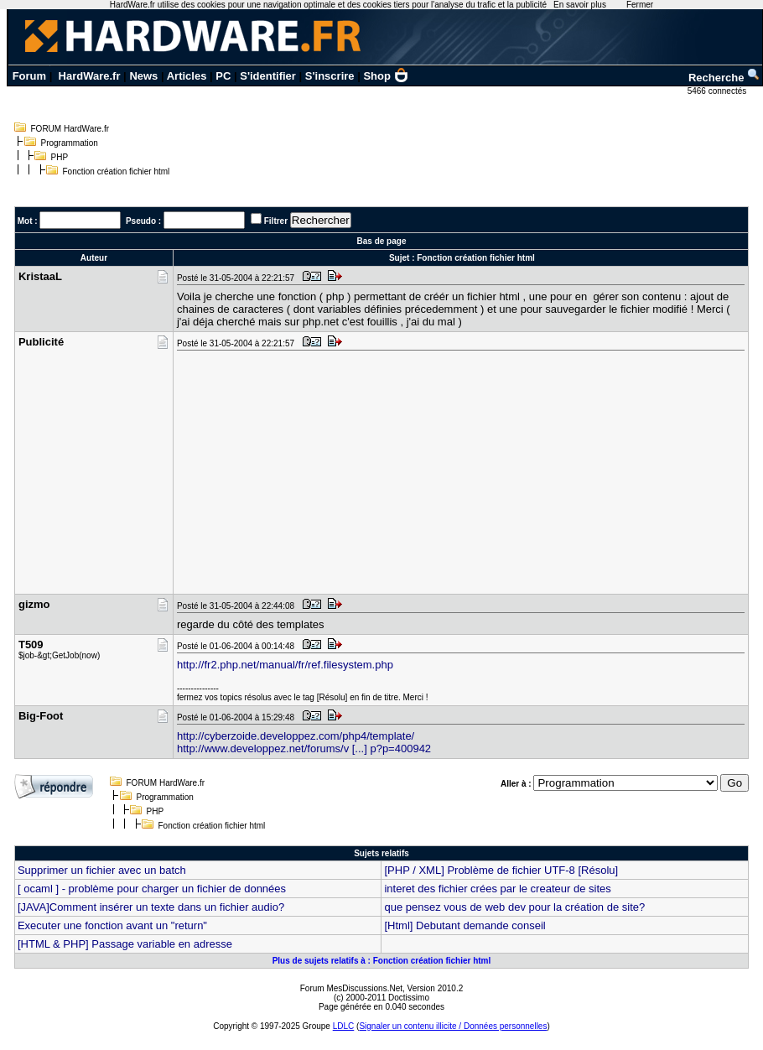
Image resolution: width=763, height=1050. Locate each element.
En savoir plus (579, 4)
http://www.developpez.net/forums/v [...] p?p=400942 (304, 748)
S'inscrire (330, 76)
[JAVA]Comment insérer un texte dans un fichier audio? (151, 907)
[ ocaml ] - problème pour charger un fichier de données (152, 888)
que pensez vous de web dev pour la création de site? (514, 907)
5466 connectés (718, 91)
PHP (60, 157)
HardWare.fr (90, 76)
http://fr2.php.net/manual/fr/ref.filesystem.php (285, 664)
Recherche (724, 77)
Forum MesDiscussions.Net (351, 988)
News (143, 76)
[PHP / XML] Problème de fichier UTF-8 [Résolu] (501, 870)
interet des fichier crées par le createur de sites (497, 888)
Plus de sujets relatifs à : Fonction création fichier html (381, 960)
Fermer (639, 4)
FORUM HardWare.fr (70, 128)
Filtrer (276, 221)
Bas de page (382, 241)
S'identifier (268, 76)
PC (223, 76)
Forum (29, 76)
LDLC (344, 1026)
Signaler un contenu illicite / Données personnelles (453, 1026)
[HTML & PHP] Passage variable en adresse (125, 944)
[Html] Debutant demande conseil (464, 925)
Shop (385, 76)
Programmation (69, 143)
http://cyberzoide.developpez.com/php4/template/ (295, 736)
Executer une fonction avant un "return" (112, 925)
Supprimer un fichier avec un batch (102, 870)
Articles (187, 76)
